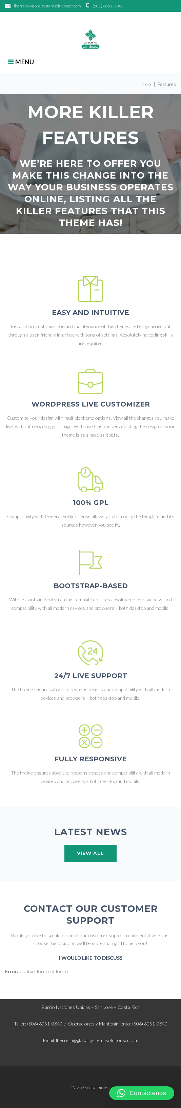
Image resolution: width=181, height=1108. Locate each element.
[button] (141, 1093)
